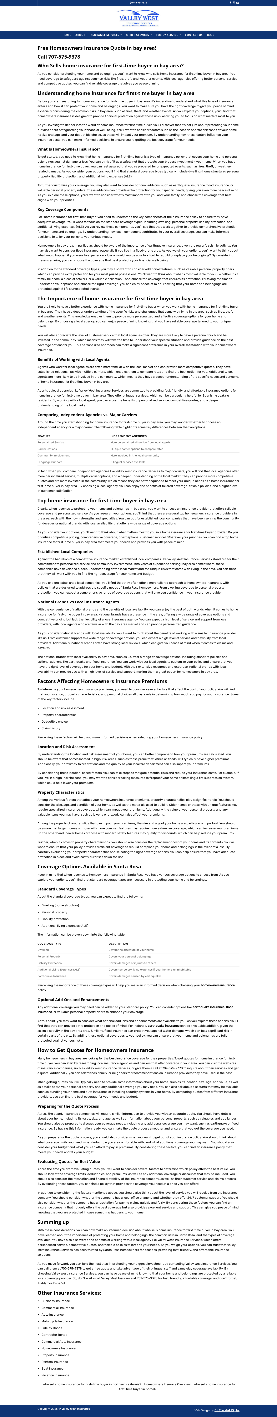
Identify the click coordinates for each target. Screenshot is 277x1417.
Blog (210, 35)
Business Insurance (56, 1301)
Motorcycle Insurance (57, 1321)
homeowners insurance (81, 689)
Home (67, 35)
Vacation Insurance (55, 1375)
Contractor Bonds (54, 1335)
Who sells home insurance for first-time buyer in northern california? (92, 1384)
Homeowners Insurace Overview (167, 1384)
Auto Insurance (53, 1314)
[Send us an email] (237, 3)
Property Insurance (55, 1355)
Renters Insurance (55, 1362)
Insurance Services (105, 35)
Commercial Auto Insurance (62, 1341)
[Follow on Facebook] (230, 3)
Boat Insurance (52, 1368)
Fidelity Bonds (52, 1328)
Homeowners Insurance (75, 149)
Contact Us (194, 35)
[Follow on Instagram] (234, 3)
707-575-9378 (64, 56)
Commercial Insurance (58, 1308)
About (80, 35)
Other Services (139, 35)
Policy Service (168, 35)
